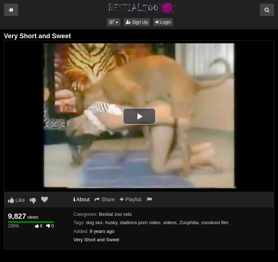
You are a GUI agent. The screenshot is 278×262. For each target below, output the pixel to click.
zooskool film (215, 222)
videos (170, 222)
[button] (113, 22)
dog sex (94, 222)
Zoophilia (189, 222)
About (82, 199)
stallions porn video (140, 222)
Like (16, 200)
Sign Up (137, 22)
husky (111, 222)
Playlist (130, 199)
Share (105, 199)
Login (163, 22)
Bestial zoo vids (115, 214)
